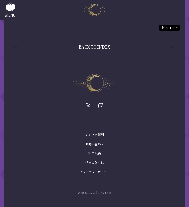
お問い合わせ (94, 144)
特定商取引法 (94, 163)
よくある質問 (94, 135)
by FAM (106, 193)
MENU (10, 10)
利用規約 (94, 153)
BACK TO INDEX (94, 47)
